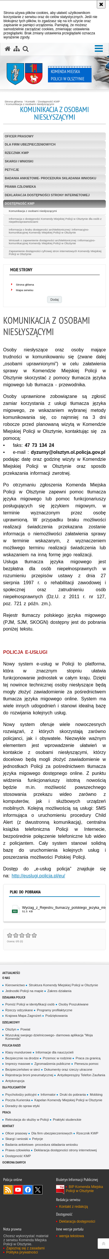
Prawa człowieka (20, 186)
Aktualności (11, 973)
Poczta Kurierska (17, 1100)
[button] (99, 48)
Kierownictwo (15, 985)
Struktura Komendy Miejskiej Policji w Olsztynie (63, 985)
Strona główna (14, 101)
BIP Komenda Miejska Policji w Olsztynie (84, 1189)
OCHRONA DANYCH (14, 1162)
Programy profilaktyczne (54, 1010)
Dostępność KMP (49, 101)
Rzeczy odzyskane (19, 1010)
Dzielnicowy (11, 1022)
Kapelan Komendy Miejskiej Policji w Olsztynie (68, 1100)
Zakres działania (59, 991)
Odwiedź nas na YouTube (18, 1189)
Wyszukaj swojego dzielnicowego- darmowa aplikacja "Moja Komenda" (49, 1037)
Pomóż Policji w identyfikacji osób (29, 1004)
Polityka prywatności (22, 1252)
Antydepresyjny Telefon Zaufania (81, 1075)
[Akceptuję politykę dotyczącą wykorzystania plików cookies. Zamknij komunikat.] (101, 4)
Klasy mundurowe (18, 1052)
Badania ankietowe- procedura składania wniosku (50, 178)
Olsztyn (10, 1029)
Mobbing (96, 1094)
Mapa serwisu (24, 290)
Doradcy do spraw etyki (22, 1106)
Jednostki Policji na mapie (24, 991)
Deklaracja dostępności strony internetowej (47, 195)
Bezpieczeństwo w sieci (22, 1069)
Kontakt (30, 101)
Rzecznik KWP (17, 153)
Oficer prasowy (19, 136)
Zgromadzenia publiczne (52, 1063)
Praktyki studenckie (67, 1119)
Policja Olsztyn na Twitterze (37, 1189)
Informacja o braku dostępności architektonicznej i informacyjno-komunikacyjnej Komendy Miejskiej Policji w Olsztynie (49, 231)
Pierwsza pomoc (86, 1063)
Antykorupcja (14, 1081)
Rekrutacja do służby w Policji (27, 1119)
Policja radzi (11, 1045)
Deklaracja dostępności (77, 1221)
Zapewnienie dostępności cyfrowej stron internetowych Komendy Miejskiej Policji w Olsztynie (55, 252)
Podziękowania (56, 1015)
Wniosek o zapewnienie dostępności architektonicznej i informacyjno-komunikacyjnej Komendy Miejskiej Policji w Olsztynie (52, 242)
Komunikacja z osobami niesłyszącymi (30, 104)
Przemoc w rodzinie (57, 1058)
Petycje (12, 169)
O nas (6, 977)
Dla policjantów (14, 1087)
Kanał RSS (8, 1189)
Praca (6, 1112)
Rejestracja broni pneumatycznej (29, 1075)
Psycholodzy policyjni (20, 1094)
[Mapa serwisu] (16, 49)
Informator (48, 1094)
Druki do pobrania (73, 1094)
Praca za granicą (88, 1058)
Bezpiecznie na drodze (22, 1058)
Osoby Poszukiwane (74, 1004)
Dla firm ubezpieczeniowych (30, 144)
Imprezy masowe (17, 1063)
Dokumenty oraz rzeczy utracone (68, 1069)
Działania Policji (13, 997)
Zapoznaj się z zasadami (25, 1248)
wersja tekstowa (71, 1236)
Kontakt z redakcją (73, 1207)
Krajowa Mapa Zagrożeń (23, 1015)
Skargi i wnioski (19, 161)
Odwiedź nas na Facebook (28, 1189)
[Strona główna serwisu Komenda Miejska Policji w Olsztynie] (7, 49)
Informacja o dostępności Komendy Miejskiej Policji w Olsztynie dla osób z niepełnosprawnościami (55, 220)
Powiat (25, 1029)
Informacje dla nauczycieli (55, 1052)
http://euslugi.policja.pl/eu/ (38, 875)
